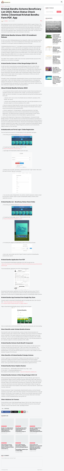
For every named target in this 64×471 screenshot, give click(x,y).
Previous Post (5, 469)
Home (2, 6)
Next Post (39, 469)
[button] (62, 2)
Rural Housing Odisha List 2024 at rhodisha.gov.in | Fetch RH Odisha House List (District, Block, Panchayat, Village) (57, 80)
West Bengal (7, 6)
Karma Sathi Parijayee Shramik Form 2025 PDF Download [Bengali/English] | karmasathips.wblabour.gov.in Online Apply (22, 447)
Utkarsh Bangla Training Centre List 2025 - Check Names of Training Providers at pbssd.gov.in (7, 446)
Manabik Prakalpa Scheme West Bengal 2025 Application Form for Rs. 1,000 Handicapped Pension (36, 429)
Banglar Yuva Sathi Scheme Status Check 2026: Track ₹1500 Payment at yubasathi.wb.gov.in (7, 429)
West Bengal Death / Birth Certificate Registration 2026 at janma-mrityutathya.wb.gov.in (21, 429)
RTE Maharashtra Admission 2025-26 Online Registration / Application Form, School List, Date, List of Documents (57, 60)
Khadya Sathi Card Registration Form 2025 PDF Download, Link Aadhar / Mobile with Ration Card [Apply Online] (36, 447)
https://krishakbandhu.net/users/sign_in (13, 148)
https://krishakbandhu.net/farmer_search (13, 218)
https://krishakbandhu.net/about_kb (28, 371)
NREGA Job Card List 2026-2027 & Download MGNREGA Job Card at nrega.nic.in (57, 49)
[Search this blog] (51, 12)
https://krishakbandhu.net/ (25, 134)
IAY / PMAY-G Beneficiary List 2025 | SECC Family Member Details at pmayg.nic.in (57, 70)
